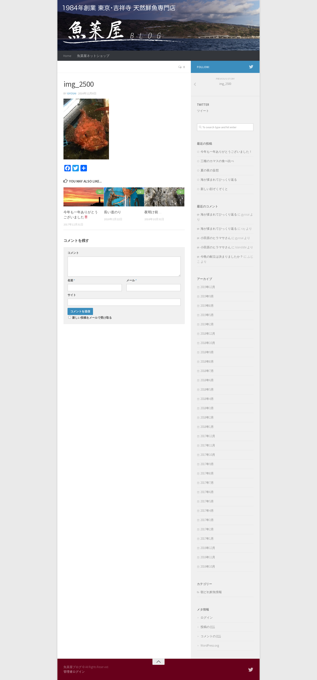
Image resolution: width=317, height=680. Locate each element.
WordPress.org (210, 645)
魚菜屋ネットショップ (93, 56)
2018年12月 (208, 333)
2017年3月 (207, 520)
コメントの (211, 636)
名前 (71, 280)
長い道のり (112, 212)
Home (67, 56)
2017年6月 (207, 492)
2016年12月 (208, 548)
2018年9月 (207, 352)
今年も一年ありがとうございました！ (226, 152)
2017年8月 (207, 473)
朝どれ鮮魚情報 (211, 592)
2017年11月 (208, 445)
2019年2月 (207, 324)
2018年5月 (207, 389)
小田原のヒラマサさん (216, 238)
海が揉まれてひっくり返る (219, 179)
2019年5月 (207, 315)
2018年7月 (207, 371)
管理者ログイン (74, 672)
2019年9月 (207, 296)
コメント (73, 253)
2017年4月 (207, 510)
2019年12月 (208, 287)
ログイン (207, 617)
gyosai (71, 93)
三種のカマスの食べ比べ (217, 161)
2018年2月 (207, 417)
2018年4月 (207, 399)
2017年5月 (207, 501)
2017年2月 (207, 529)
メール (131, 280)
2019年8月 (207, 305)
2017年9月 (207, 464)
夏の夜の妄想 (210, 170)
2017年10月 (208, 455)
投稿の (208, 627)
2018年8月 (207, 361)
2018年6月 (207, 380)
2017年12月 (208, 436)
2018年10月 (208, 343)
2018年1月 (207, 427)
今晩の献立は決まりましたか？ (222, 256)
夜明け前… (152, 212)
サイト (72, 295)
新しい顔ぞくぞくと (214, 189)
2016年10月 (208, 566)
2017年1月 (207, 538)
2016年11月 (208, 557)
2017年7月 (207, 483)
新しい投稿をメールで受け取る (92, 317)
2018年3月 (207, 408)
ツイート (203, 111)
